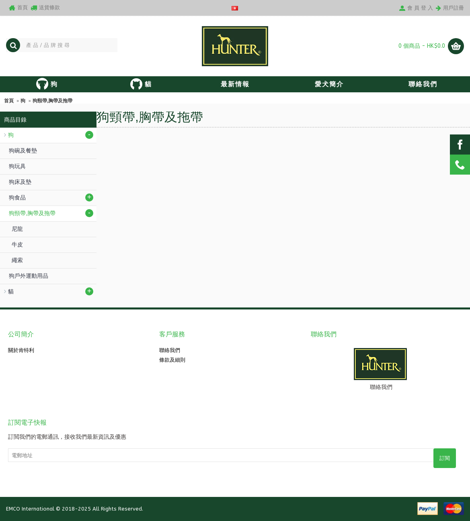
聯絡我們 (169, 350)
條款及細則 (172, 360)
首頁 (9, 101)
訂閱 (444, 458)
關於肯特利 (21, 350)
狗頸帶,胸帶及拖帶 (52, 101)
